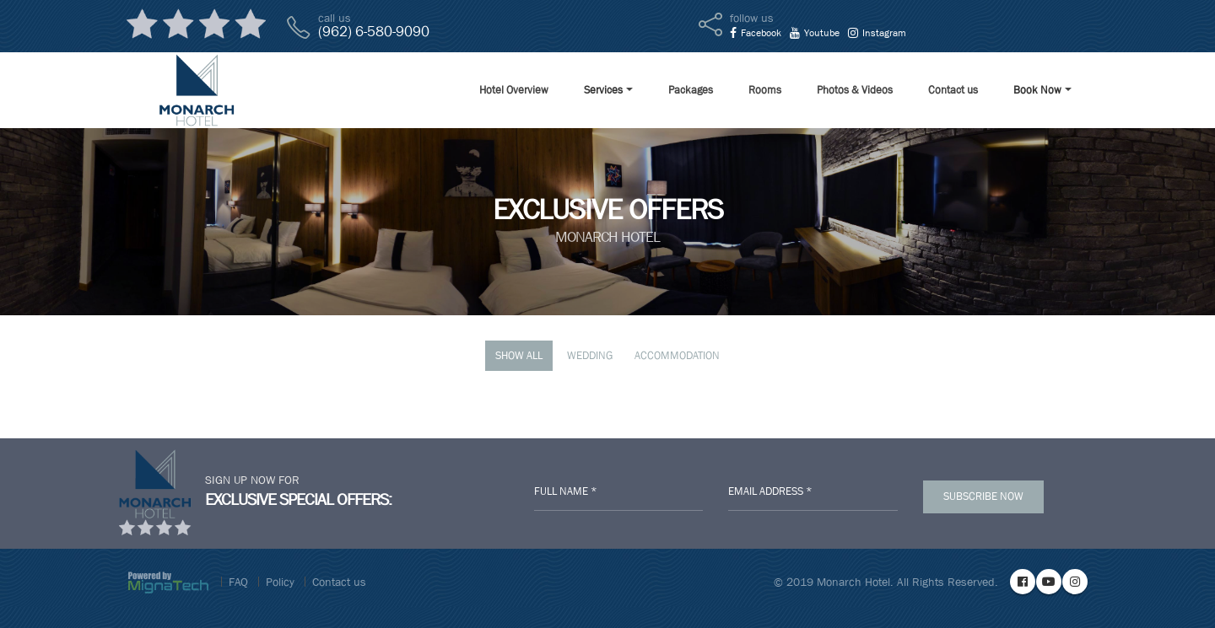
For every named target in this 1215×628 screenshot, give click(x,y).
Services (603, 90)
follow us (752, 17)
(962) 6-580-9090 (373, 31)
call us (334, 17)
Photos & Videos (855, 90)
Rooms (764, 90)
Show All (519, 355)
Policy (280, 581)
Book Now (1037, 90)
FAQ (238, 581)
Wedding (590, 355)
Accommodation (677, 355)
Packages (690, 90)
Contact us (953, 90)
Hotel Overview (513, 90)
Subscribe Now (983, 496)
